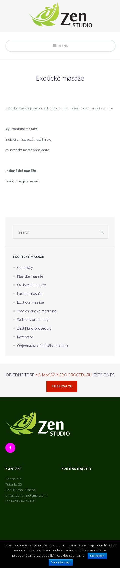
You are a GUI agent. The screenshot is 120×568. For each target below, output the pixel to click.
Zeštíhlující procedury (34, 328)
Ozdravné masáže (31, 285)
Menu (60, 45)
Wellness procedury (32, 319)
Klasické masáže (30, 276)
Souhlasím (97, 556)
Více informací (60, 562)
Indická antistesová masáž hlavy (28, 139)
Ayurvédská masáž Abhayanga (27, 150)
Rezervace (25, 337)
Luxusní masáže (29, 293)
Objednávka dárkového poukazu (43, 345)
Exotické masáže (30, 302)
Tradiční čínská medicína (36, 311)
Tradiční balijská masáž (21, 181)
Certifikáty (25, 267)
